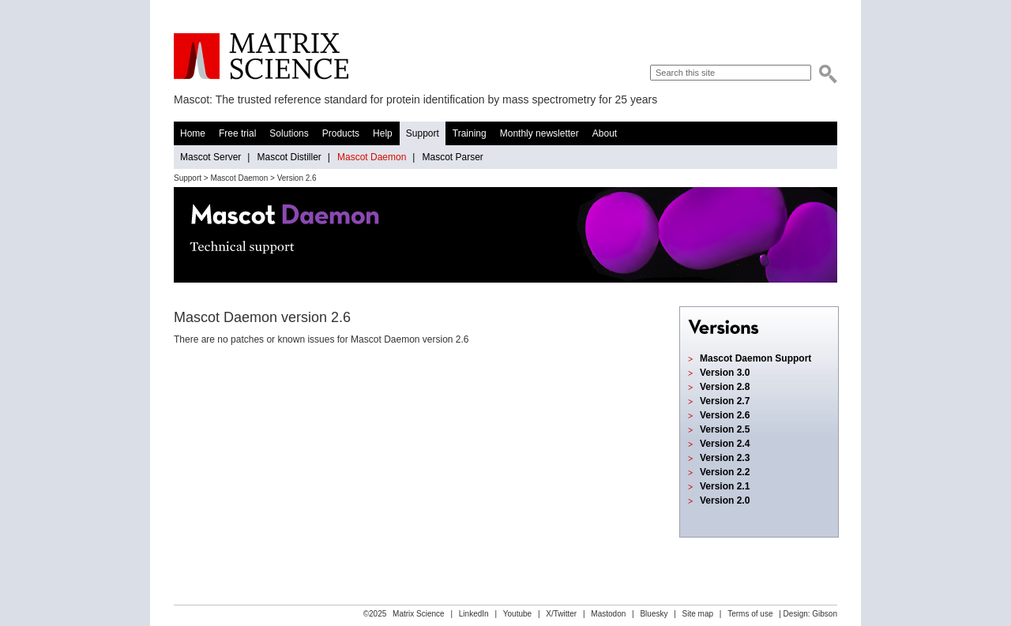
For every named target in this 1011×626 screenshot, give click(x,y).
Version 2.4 (725, 443)
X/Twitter (561, 613)
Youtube (517, 613)
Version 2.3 (725, 457)
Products (340, 133)
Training (470, 133)
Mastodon (608, 613)
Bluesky (653, 613)
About (604, 133)
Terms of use (749, 613)
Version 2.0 (725, 500)
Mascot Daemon (371, 157)
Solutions (288, 133)
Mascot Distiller (289, 157)
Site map (697, 613)
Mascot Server (210, 157)
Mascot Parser (452, 157)
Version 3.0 (725, 372)
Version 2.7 (725, 401)
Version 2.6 (725, 415)
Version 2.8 (725, 386)
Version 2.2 (725, 472)
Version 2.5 (725, 429)
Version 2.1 (725, 486)
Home (192, 133)
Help (383, 133)
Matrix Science (261, 56)
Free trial (237, 133)
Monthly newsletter (539, 133)
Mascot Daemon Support (755, 358)
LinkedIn (474, 613)
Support (422, 133)
